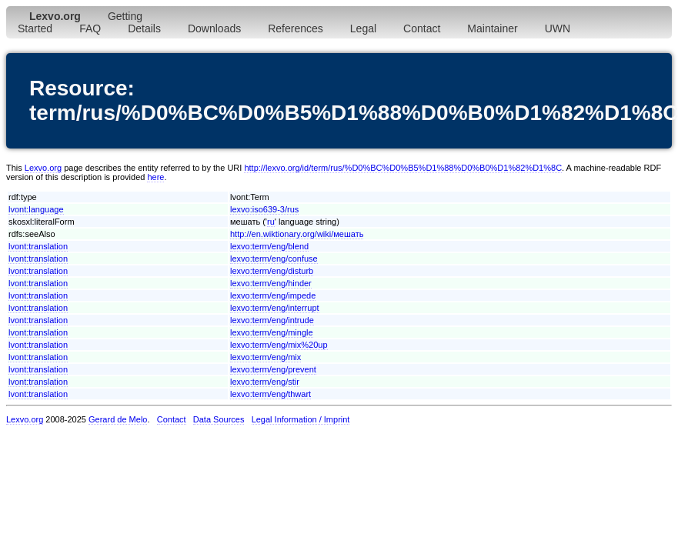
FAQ (90, 28)
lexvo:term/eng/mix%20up (279, 344)
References (295, 28)
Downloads (214, 28)
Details (144, 28)
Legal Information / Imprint (301, 419)
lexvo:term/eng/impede (273, 295)
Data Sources (219, 419)
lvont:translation (38, 246)
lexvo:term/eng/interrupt (274, 307)
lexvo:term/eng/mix (265, 357)
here (155, 177)
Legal (363, 28)
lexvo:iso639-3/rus (264, 209)
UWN (557, 28)
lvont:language (36, 209)
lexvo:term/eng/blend (269, 246)
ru (271, 221)
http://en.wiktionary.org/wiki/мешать (296, 234)
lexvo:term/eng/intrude (272, 320)
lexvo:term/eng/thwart (270, 394)
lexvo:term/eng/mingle (271, 332)
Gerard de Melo (118, 419)
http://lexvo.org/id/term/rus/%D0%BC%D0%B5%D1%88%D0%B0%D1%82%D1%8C (403, 167)
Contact (421, 28)
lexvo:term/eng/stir (264, 381)
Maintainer (492, 28)
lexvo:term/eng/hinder (271, 283)
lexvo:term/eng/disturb (271, 270)
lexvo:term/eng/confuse (274, 258)
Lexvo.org (43, 167)
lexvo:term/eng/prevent (273, 369)
